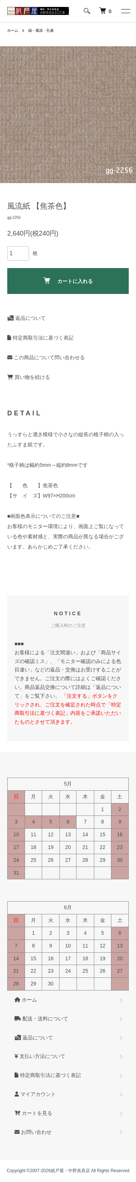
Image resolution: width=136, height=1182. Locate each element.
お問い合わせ (33, 1132)
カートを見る (33, 1113)
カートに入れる (68, 280)
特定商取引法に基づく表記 (40, 338)
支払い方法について (40, 1056)
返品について (26, 318)
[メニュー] (125, 11)
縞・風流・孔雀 (41, 30)
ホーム (12, 30)
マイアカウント (35, 1094)
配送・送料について (41, 1019)
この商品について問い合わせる (46, 357)
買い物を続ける (28, 377)
